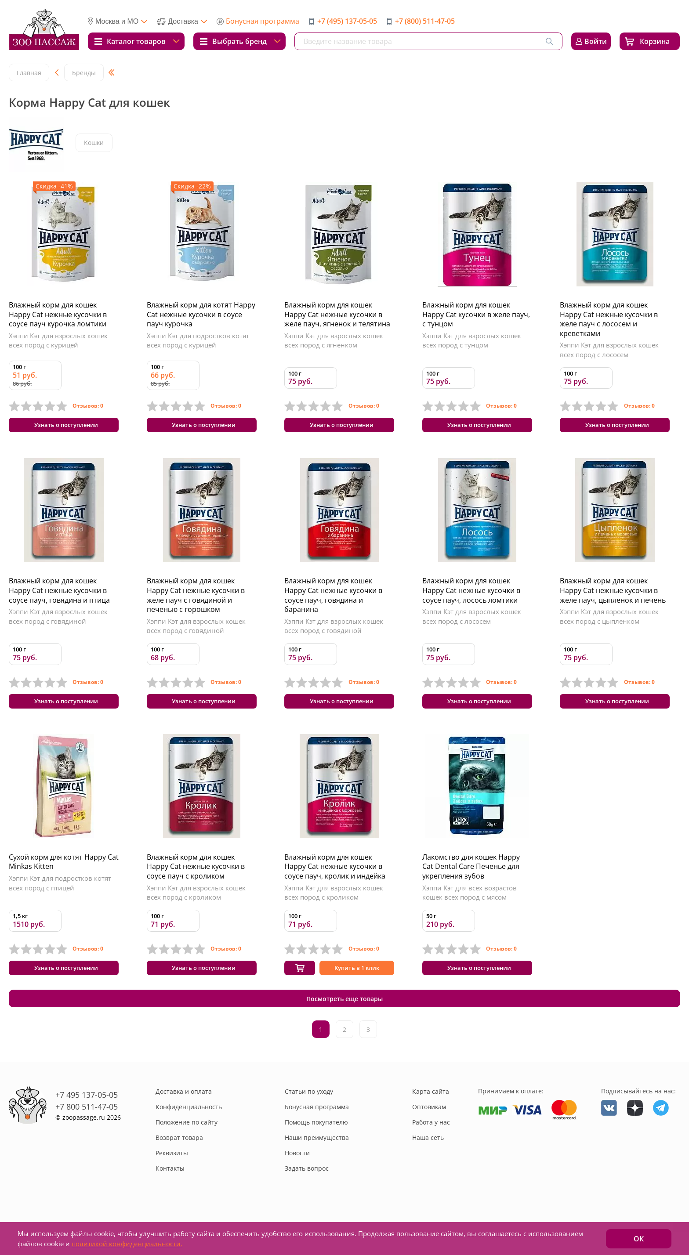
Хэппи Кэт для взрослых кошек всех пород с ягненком (333, 340)
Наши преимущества (317, 1160)
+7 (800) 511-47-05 (425, 21)
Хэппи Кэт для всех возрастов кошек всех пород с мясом (469, 901)
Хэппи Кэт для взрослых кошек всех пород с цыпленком (609, 620)
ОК (639, 1239)
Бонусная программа (262, 21)
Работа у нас (431, 1145)
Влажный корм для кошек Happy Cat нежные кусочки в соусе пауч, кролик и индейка (334, 875)
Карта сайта (430, 1114)
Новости (297, 1176)
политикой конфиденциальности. (127, 1243)
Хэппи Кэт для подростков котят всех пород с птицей (60, 891)
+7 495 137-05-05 (86, 1117)
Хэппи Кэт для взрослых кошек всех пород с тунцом (471, 340)
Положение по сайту (187, 1145)
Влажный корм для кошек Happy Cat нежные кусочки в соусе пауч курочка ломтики (58, 314)
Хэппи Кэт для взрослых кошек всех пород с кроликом (196, 901)
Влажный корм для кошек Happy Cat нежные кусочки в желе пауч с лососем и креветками (609, 319)
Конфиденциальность (189, 1129)
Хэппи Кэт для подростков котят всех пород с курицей (198, 340)
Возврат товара (179, 1160)
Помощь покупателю (316, 1145)
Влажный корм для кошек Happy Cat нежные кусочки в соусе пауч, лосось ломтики (471, 594)
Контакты (170, 1191)
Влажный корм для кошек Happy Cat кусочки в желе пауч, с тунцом (476, 314)
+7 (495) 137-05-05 (347, 21)
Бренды (84, 73)
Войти (595, 41)
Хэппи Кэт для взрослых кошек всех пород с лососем (609, 349)
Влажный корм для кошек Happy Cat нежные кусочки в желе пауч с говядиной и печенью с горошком (196, 599)
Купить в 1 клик (357, 979)
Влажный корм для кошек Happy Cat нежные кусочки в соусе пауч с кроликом (196, 875)
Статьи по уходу (309, 1114)
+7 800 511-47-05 (86, 1129)
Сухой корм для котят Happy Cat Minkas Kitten (64, 870)
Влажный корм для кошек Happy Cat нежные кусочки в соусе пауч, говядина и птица (59, 594)
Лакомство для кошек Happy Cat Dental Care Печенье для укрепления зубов (471, 875)
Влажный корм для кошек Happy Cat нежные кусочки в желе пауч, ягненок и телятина (337, 314)
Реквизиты (172, 1176)
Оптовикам (429, 1129)
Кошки (95, 143)
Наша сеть (428, 1160)
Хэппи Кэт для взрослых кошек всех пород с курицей (58, 340)
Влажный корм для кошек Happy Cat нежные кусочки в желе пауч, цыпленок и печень (613, 594)
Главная (29, 73)
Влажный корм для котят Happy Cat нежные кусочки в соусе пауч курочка (201, 314)
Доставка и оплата (184, 1114)
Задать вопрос (307, 1191)
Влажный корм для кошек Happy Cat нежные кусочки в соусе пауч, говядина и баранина (333, 599)
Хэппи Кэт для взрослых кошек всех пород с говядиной (58, 620)
